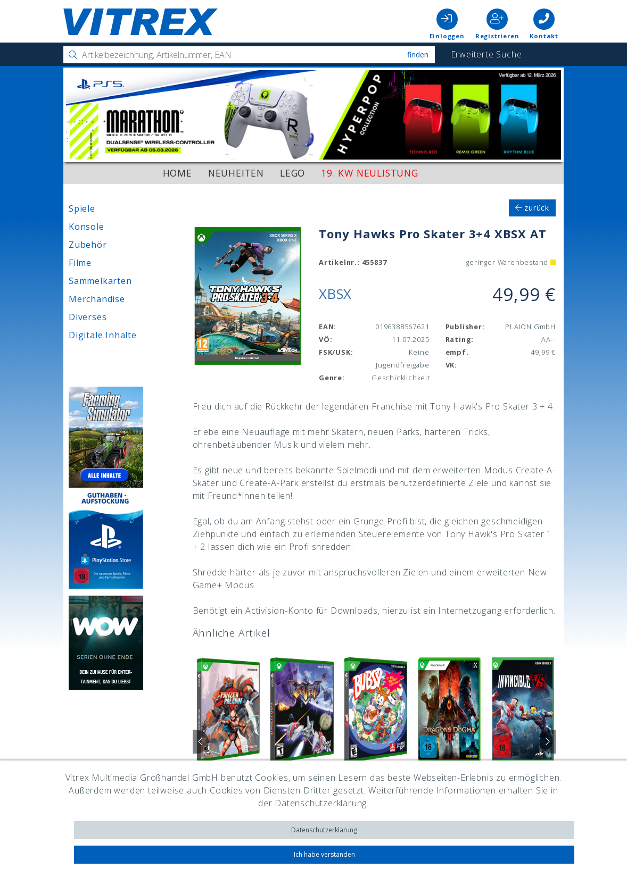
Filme (80, 263)
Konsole (86, 226)
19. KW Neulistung (369, 172)
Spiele (82, 208)
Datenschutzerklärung (324, 829)
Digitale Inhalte (103, 335)
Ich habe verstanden (324, 854)
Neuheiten (236, 172)
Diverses (87, 317)
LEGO (292, 172)
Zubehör (88, 244)
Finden (417, 54)
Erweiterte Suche (486, 54)
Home (177, 172)
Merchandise (97, 299)
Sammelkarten (100, 281)
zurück (532, 208)
